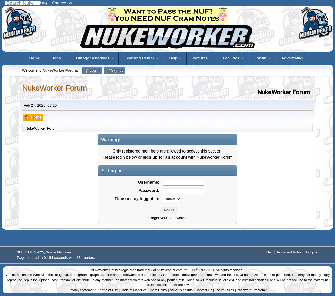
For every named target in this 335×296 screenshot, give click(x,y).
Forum (260, 58)
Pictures (200, 58)
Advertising (292, 58)
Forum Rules (224, 290)
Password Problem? (252, 290)
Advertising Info (181, 290)
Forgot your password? (167, 218)
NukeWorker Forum (54, 88)
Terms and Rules (288, 252)
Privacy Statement (82, 290)
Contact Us (204, 290)
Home (34, 58)
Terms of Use (108, 290)
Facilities (231, 58)
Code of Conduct (133, 290)
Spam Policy (157, 290)
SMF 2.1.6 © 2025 (30, 252)
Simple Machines (58, 252)
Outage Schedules (93, 58)
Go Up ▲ (311, 252)
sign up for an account (165, 157)
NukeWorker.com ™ (172, 270)
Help (173, 58)
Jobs (56, 58)
